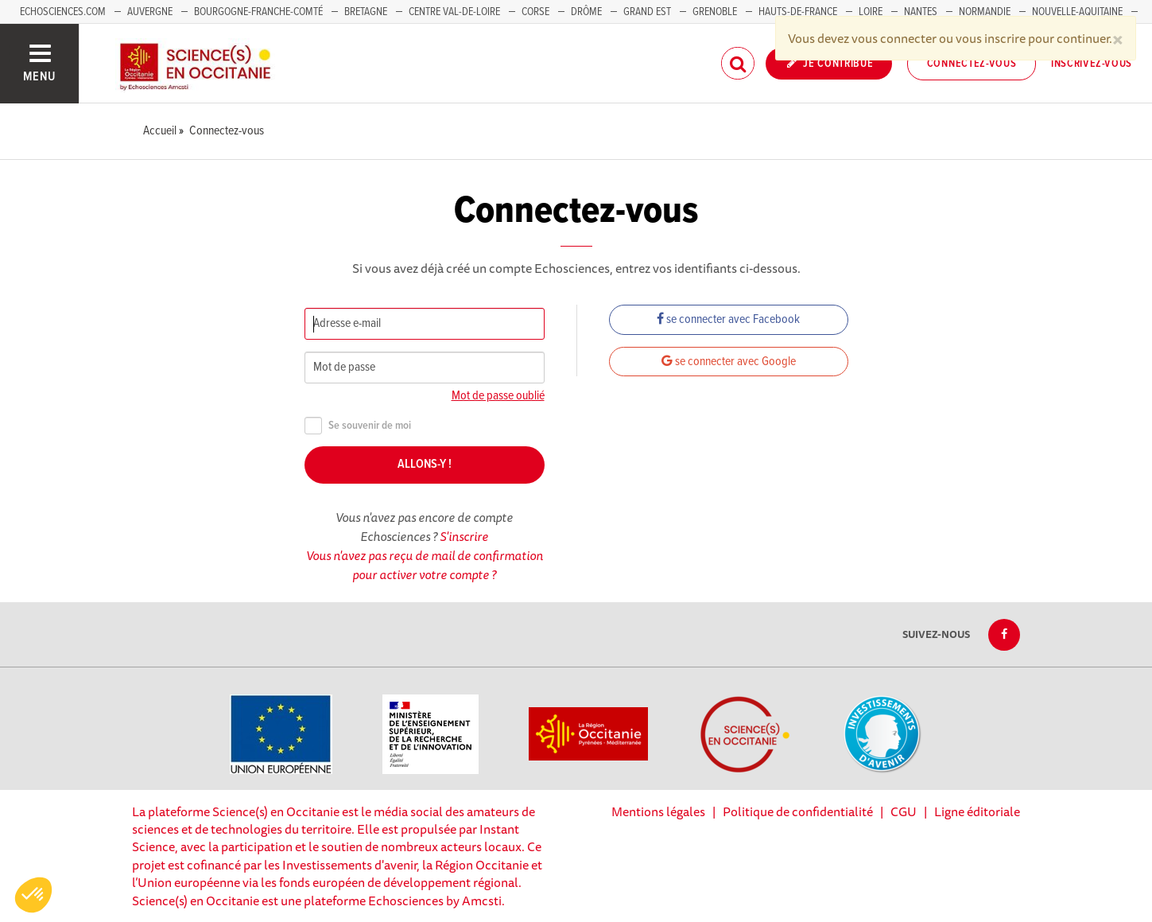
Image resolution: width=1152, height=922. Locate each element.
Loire (870, 12)
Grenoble (715, 12)
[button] (33, 895)
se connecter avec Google (728, 361)
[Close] (1117, 38)
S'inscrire (464, 536)
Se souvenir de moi (357, 426)
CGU (903, 811)
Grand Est (647, 12)
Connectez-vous (972, 63)
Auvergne (150, 12)
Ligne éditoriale (977, 811)
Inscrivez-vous (1091, 63)
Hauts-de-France (797, 12)
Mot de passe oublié (498, 395)
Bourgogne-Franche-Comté (258, 12)
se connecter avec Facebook (728, 319)
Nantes (920, 12)
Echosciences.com (63, 12)
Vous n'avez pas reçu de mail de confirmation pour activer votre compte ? (424, 565)
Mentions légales (658, 811)
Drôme (586, 12)
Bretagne (365, 12)
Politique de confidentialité (798, 811)
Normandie (984, 12)
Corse (535, 12)
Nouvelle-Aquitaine (1077, 12)
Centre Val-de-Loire (454, 12)
